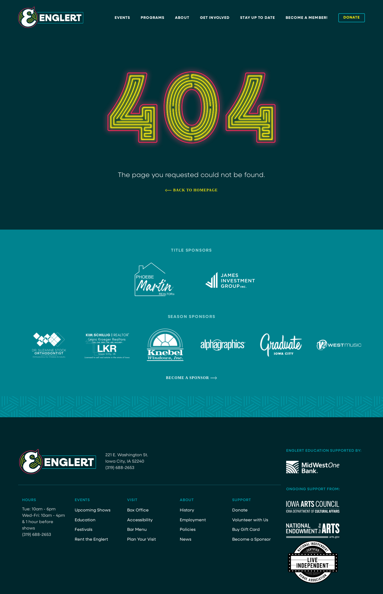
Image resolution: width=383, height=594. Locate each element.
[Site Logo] (51, 17)
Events (122, 18)
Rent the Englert (91, 539)
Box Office (138, 510)
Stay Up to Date (257, 18)
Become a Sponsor (187, 378)
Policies (187, 530)
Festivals (83, 530)
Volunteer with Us (250, 520)
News (185, 539)
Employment (193, 520)
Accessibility (140, 520)
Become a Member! (307, 18)
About (182, 18)
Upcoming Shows (92, 510)
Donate (240, 510)
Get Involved (215, 18)
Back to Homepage (195, 190)
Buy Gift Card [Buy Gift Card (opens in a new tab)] (246, 530)
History (187, 510)
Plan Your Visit (141, 539)
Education (85, 520)
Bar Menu (137, 530)
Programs (152, 18)
